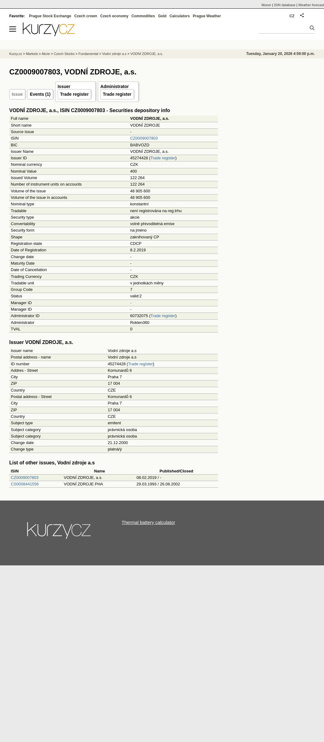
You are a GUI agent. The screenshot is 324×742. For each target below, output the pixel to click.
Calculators (179, 16)
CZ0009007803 (144, 138)
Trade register (74, 94)
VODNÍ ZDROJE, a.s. (146, 54)
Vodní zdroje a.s (114, 54)
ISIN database (285, 5)
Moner (266, 5)
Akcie (46, 54)
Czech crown (85, 16)
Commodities (143, 16)
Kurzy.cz (15, 54)
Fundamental (88, 54)
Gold (162, 16)
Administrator (114, 86)
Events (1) (40, 94)
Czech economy (114, 16)
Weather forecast (311, 5)
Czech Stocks (64, 54)
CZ (291, 16)
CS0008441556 (25, 484)
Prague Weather (207, 16)
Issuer (64, 86)
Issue (17, 94)
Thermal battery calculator (148, 522)
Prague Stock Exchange (50, 16)
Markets (32, 54)
